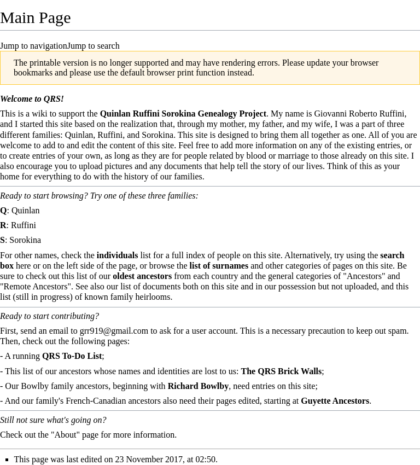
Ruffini (23, 225)
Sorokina (25, 240)
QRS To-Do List (72, 356)
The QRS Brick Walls (281, 371)
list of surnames (219, 265)
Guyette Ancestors (335, 400)
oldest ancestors (142, 276)
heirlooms (153, 296)
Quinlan (25, 210)
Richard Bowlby (198, 386)
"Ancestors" (364, 276)
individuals (117, 255)
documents (161, 286)
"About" (65, 434)
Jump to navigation (33, 45)
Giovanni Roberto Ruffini (359, 113)
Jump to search (93, 45)
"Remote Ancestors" (35, 286)
